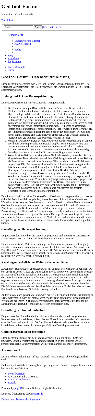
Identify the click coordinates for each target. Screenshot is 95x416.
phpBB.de (37, 393)
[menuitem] (27, 40)
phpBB (18, 388)
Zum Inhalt (7, 20)
